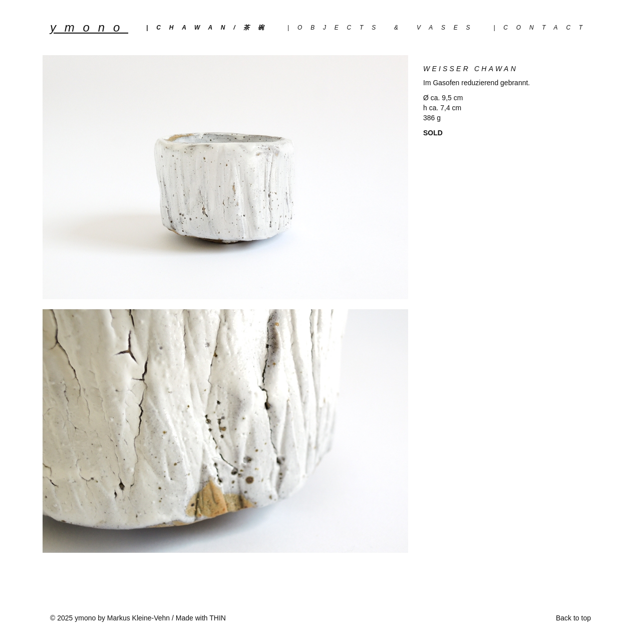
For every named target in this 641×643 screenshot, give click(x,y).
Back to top (573, 618)
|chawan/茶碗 (209, 27)
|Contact (542, 27)
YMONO (89, 27)
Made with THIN (201, 618)
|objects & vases (382, 27)
